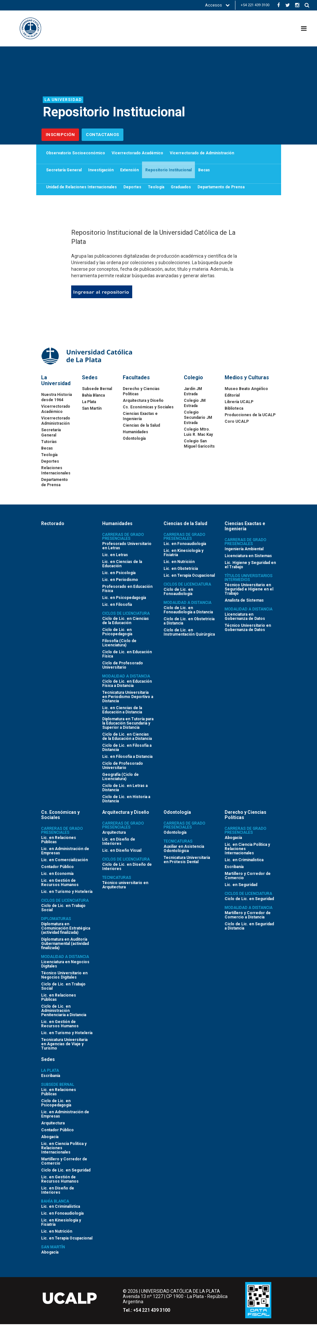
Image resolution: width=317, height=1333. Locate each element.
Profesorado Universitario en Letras (126, 554)
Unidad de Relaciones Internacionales (81, 194)
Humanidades (135, 440)
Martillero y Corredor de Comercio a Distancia (248, 923)
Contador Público (57, 875)
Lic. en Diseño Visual (121, 859)
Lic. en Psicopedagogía (124, 606)
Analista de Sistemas (244, 609)
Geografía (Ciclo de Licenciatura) (120, 785)
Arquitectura (114, 841)
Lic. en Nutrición (179, 570)
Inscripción (60, 134)
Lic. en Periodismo (120, 588)
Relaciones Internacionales (56, 479)
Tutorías (49, 450)
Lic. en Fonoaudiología (185, 552)
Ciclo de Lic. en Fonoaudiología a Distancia (188, 618)
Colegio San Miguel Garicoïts (199, 452)
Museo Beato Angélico (246, 397)
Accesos (217, 5)
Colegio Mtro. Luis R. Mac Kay (198, 441)
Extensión (129, 174)
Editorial (232, 404)
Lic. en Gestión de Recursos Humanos (60, 891)
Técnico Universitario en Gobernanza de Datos (248, 636)
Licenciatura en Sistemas (248, 564)
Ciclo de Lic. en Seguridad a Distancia (249, 935)
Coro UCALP (237, 430)
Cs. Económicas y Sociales (148, 416)
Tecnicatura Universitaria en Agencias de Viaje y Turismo (64, 1052)
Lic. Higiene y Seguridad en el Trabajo (250, 573)
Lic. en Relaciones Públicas (58, 848)
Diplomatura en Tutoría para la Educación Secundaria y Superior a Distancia (127, 732)
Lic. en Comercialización (64, 868)
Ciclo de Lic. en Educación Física (127, 662)
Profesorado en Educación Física (127, 597)
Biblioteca (234, 417)
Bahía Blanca (93, 404)
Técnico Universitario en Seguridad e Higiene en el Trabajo (249, 598)
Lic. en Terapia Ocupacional (189, 584)
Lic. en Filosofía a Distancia (127, 765)
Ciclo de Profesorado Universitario (122, 674)
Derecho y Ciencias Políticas (141, 400)
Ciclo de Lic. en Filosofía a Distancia (126, 756)
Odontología (134, 447)
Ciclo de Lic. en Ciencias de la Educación (125, 629)
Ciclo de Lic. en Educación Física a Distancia (127, 692)
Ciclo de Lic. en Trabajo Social (63, 916)
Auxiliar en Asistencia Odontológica (184, 857)
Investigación (101, 174)
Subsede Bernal (97, 397)
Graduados (181, 194)
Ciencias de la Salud (141, 434)
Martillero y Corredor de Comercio (248, 884)
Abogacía (233, 846)
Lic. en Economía (57, 882)
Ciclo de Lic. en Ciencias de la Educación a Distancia (127, 745)
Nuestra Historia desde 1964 (56, 406)
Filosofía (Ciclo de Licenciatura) (119, 651)
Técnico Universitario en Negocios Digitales (64, 984)
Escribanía (234, 875)
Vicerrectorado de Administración (202, 154)
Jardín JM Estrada (193, 400)
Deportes (132, 194)
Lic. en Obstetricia (181, 577)
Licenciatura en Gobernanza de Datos (245, 625)
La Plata (89, 410)
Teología (156, 194)
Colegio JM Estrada (195, 412)
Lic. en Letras (115, 563)
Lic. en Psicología (118, 581)
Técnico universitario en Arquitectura (125, 893)
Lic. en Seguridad (241, 893)
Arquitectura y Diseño (143, 409)
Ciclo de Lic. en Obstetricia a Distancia (189, 629)
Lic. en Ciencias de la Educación (122, 572)
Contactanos (102, 134)
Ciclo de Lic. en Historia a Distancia (126, 807)
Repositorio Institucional (168, 174)
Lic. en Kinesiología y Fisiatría (183, 561)
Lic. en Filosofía (117, 613)
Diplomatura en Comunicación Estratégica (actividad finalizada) (65, 937)
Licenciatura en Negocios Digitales (65, 972)
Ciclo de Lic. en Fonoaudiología (178, 600)
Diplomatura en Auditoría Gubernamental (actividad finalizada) (65, 952)
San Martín (92, 417)
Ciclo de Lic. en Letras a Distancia (125, 796)
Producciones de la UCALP (250, 423)
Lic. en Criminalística (244, 868)
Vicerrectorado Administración (55, 430)
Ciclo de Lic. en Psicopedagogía (117, 640)
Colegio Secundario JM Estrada (198, 426)
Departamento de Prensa (221, 194)
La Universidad (63, 99)
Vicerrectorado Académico (137, 154)
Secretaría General (64, 174)
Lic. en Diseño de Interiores (118, 850)
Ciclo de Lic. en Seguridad (249, 907)
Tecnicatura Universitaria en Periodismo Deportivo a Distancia (127, 705)
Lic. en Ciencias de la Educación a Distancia (122, 718)
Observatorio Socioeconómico (75, 154)
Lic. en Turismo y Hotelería (66, 900)
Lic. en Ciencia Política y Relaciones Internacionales (247, 857)
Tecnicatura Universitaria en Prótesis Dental (187, 868)
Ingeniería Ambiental (244, 557)
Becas (204, 174)
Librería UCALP (239, 410)
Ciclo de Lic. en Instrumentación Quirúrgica (189, 641)
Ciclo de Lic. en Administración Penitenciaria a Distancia (63, 1019)
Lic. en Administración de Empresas (65, 859)
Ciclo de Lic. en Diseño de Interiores (127, 875)
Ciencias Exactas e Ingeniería (140, 425)
